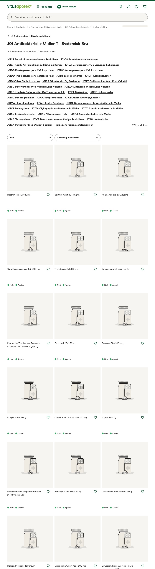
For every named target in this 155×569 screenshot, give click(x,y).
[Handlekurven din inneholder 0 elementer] (144, 6)
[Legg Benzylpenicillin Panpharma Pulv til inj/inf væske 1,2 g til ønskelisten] (48, 491)
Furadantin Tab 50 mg (65, 343)
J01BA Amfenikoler (97, 119)
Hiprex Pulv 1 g (109, 417)
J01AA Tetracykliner (18, 119)
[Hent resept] (66, 6)
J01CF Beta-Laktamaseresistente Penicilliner (32, 59)
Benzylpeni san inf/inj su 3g (67, 491)
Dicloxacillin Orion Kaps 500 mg (70, 565)
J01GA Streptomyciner (49, 97)
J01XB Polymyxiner (18, 108)
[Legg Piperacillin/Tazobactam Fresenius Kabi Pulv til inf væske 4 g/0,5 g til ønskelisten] (48, 343)
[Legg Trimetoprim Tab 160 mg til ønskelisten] (95, 269)
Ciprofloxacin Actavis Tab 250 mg (70, 417)
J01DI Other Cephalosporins (23, 81)
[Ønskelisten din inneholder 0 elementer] (136, 6)
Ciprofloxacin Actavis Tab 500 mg (23, 269)
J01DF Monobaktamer (69, 75)
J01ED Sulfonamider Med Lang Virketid (87, 86)
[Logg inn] (128, 6)
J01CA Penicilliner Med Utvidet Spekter (29, 124)
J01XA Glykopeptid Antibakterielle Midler (55, 108)
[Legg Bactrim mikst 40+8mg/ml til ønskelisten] (95, 194)
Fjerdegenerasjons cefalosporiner (73, 124)
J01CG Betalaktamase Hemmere (79, 59)
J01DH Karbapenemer (98, 75)
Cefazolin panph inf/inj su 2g (115, 269)
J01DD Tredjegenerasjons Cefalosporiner (30, 75)
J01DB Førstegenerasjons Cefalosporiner (30, 70)
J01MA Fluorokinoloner (20, 103)
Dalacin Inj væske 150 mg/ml (21, 565)
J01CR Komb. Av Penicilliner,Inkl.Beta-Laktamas (34, 64)
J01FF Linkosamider (101, 92)
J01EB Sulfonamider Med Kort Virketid (104, 81)
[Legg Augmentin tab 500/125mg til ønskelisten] (142, 194)
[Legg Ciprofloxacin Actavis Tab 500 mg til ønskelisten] (48, 269)
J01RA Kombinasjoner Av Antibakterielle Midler (93, 103)
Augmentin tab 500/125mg (115, 194)
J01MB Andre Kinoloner (50, 103)
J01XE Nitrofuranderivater (53, 113)
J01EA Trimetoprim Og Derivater (61, 81)
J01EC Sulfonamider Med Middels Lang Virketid (34, 86)
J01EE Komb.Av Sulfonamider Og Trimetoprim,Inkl (36, 92)
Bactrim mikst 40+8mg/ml (67, 194)
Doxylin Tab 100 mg (16, 417)
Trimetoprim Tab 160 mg (66, 269)
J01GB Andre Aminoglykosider (82, 97)
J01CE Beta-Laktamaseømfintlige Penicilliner (58, 119)
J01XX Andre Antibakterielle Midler (91, 113)
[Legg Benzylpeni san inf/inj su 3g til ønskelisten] (95, 491)
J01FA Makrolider (78, 92)
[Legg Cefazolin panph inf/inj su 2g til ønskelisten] (142, 269)
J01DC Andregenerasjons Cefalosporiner (79, 70)
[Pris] (30, 137)
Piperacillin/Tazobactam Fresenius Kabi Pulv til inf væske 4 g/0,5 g (23, 345)
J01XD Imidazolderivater (21, 113)
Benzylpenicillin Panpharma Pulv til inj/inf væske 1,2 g (24, 493)
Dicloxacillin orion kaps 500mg (117, 491)
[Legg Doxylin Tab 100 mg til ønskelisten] (48, 417)
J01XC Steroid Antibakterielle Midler (102, 108)
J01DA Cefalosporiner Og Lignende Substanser (92, 64)
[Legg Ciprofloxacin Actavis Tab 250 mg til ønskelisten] (95, 417)
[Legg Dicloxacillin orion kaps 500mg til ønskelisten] (142, 491)
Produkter (46, 6)
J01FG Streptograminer (20, 97)
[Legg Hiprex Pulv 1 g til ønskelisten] (142, 417)
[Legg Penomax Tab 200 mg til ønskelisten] (142, 343)
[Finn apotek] (120, 6)
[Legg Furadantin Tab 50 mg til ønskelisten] (95, 343)
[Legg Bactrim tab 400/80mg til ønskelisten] (48, 194)
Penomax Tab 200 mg (112, 343)
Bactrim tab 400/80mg (18, 194)
